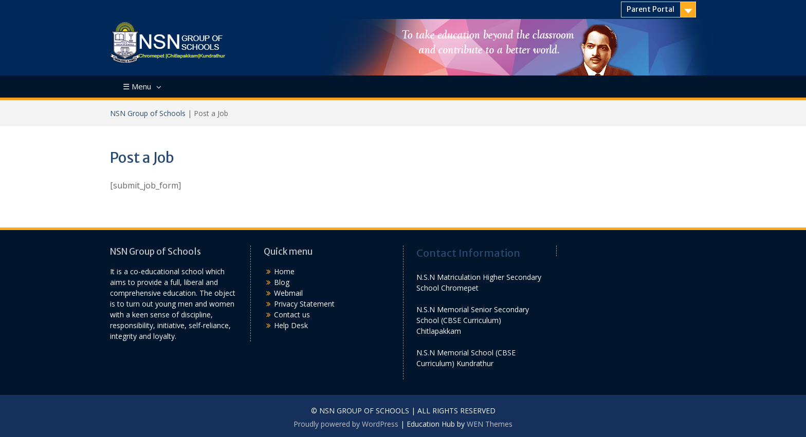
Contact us (292, 314)
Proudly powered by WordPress (346, 424)
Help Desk (291, 325)
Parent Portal (650, 9)
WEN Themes (489, 424)
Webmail (288, 293)
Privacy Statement (304, 304)
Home (284, 271)
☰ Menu (137, 86)
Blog (281, 282)
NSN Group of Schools (148, 113)
